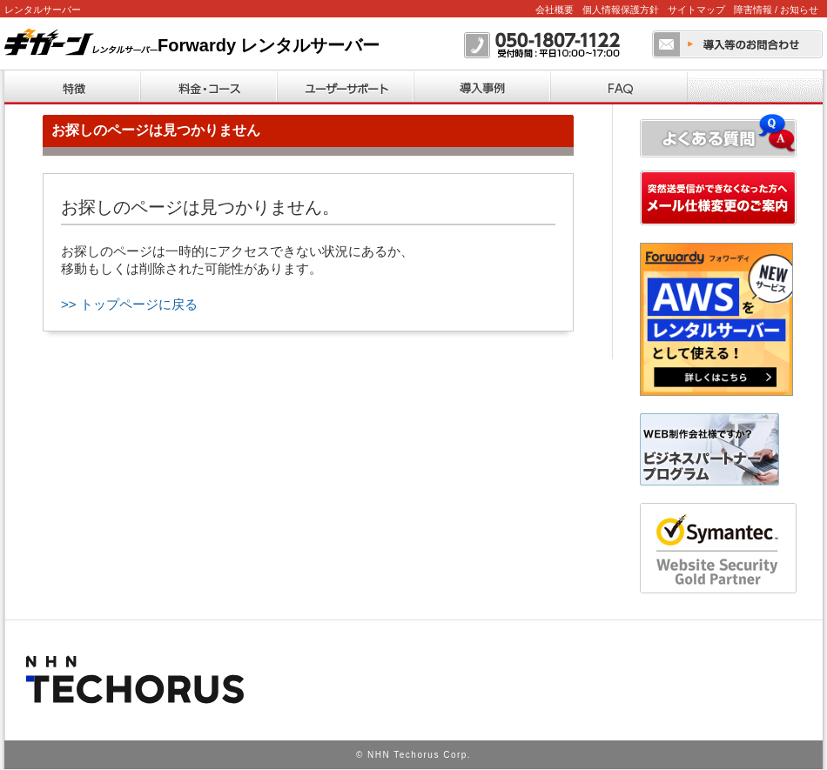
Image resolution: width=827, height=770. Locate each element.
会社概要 (554, 9)
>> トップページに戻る (129, 304)
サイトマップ (696, 9)
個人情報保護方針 (620, 9)
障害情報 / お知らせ (776, 9)
